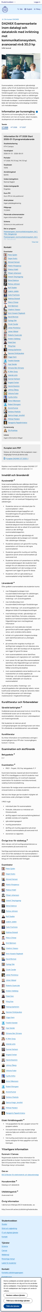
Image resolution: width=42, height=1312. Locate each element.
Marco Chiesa (13, 302)
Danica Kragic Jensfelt (16, 415)
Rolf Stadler (12, 288)
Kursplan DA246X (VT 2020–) (17, 459)
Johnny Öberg (13, 390)
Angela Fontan (13, 382)
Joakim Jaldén (13, 291)
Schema (5, 1246)
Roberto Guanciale (15, 335)
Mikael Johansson (14, 273)
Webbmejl (5, 1255)
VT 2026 (5, 127)
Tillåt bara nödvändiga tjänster (18, 1301)
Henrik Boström (14, 386)
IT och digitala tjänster (10, 1233)
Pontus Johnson (14, 284)
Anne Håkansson (14, 401)
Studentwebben (7, 2)
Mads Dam (12, 342)
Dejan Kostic (12, 258)
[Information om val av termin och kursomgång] (37, 112)
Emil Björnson (13, 306)
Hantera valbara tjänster (15, 1295)
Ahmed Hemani (14, 262)
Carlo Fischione (14, 295)
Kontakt (5, 1237)
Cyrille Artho (12, 397)
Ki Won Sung (13, 372)
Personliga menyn (8, 1259)
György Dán (12, 320)
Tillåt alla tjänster (12, 1306)
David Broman (13, 317)
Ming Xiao (11, 346)
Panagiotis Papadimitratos (17, 423)
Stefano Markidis (14, 412)
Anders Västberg (14, 339)
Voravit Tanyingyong (15, 277)
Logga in (37, 2)
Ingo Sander (12, 364)
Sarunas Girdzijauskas (16, 353)
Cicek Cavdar (13, 324)
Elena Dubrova (13, 280)
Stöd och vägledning (9, 1228)
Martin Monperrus (14, 266)
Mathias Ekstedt (14, 299)
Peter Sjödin (12, 255)
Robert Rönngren (14, 404)
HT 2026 (14, 127)
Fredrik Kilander (14, 361)
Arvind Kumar (13, 408)
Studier (4, 1224)
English (29, 9)
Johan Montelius (14, 328)
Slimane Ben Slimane (16, 368)
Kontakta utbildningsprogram (12, 1273)
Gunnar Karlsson (14, 379)
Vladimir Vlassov (14, 309)
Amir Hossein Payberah (16, 313)
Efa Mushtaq (12, 430)
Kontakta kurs (7, 1277)
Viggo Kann (12, 357)
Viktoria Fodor (13, 393)
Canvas (4, 1250)
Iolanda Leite (13, 375)
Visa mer (35, 242)
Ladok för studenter (9, 1263)
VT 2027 (23, 127)
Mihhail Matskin (14, 419)
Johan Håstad (13, 331)
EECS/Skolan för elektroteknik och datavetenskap (20, 1175)
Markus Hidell (13, 269)
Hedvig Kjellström (14, 350)
